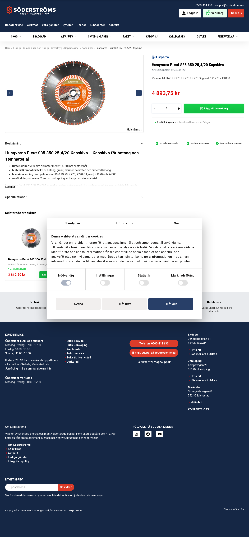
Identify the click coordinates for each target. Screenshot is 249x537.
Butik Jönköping (77, 345)
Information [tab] (124, 223)
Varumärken (177, 36)
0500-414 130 (204, 5)
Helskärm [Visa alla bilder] (134, 129)
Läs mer (10, 186)
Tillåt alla (170, 304)
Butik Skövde (75, 341)
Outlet (201, 36)
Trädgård (40, 36)
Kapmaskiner (72, 48)
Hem (8, 48)
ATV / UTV (67, 36)
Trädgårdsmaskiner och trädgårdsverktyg (37, 48)
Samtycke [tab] (72, 223)
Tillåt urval (124, 304)
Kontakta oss (198, 409)
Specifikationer (16, 197)
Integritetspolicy (19, 461)
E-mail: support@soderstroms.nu (154, 352)
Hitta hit (196, 350)
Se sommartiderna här (36, 368)
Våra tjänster (50, 25)
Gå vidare (66, 487)
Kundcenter (97, 25)
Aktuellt (13, 453)
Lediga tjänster (18, 457)
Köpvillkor (14, 449)
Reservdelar (226, 36)
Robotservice (14, 25)
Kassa (237, 13)
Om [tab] (176, 223)
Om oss (81, 25)
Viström (240, 509)
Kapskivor (87, 48)
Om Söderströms (19, 444)
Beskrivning (13, 143)
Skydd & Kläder (98, 36)
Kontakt (114, 25)
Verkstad (32, 25)
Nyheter (67, 25)
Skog (14, 36)
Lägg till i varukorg (216, 108)
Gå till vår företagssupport (153, 362)
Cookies (77, 510)
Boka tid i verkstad (79, 357)
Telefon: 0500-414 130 (153, 343)
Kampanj (152, 36)
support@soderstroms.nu (229, 5)
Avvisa (78, 304)
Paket (127, 36)
